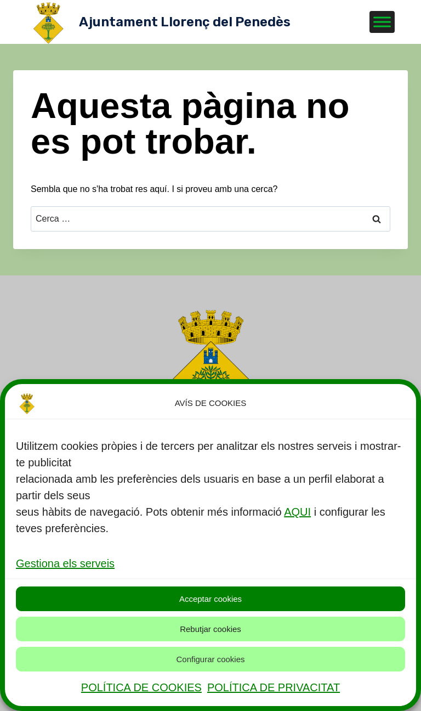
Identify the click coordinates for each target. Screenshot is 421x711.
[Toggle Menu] (382, 21)
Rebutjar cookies (210, 629)
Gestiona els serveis (65, 563)
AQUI (297, 512)
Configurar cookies (210, 659)
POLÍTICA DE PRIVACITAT (273, 687)
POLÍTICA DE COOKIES (141, 687)
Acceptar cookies (210, 598)
